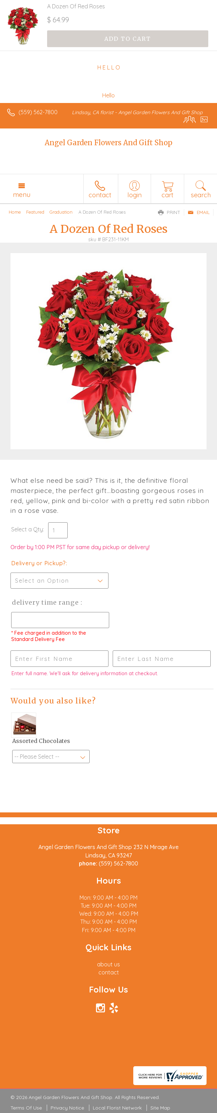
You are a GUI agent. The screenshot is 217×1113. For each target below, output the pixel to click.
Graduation (61, 212)
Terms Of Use (26, 1108)
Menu (21, 194)
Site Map (160, 1108)
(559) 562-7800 (38, 112)
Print (169, 212)
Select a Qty (27, 529)
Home (15, 212)
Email (199, 212)
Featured (35, 212)
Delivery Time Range (45, 602)
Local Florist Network (117, 1108)
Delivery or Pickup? (38, 563)
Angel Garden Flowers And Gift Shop (108, 142)
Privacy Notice (67, 1108)
